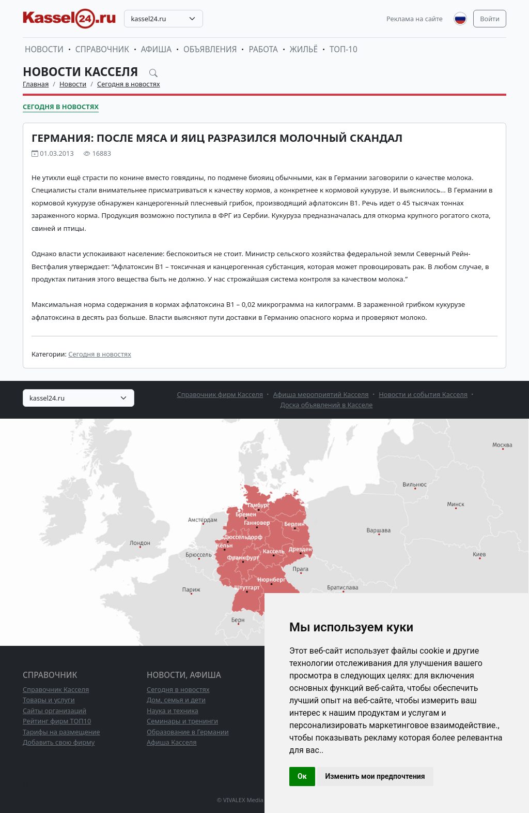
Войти (490, 18)
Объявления (210, 49)
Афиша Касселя (172, 742)
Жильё (304, 49)
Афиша (156, 49)
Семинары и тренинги (182, 721)
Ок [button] (302, 776)
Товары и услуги (49, 699)
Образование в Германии (188, 731)
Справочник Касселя (56, 689)
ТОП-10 (343, 49)
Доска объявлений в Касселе (327, 404)
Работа (262, 49)
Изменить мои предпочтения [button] (375, 776)
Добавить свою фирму (59, 742)
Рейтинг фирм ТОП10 (57, 721)
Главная (36, 83)
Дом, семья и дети (176, 699)
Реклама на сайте (414, 18)
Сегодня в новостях (128, 83)
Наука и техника (172, 710)
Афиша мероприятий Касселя (321, 394)
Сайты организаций (54, 710)
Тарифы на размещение (61, 731)
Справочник (102, 49)
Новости (44, 49)
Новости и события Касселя (423, 394)
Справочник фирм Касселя (220, 394)
